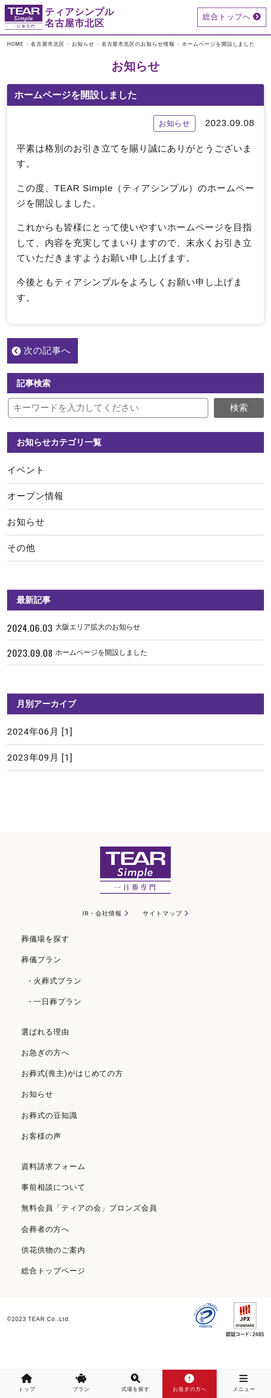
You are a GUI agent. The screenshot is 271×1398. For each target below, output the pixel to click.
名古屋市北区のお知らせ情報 (138, 44)
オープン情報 (35, 496)
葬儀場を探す (45, 938)
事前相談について (53, 1187)
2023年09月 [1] (40, 757)
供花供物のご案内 (53, 1249)
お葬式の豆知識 (49, 1115)
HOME (15, 44)
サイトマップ (162, 913)
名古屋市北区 (48, 44)
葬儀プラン (41, 959)
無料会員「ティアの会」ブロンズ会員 (89, 1207)
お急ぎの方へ (45, 1052)
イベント (26, 470)
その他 (21, 547)
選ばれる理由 (45, 1031)
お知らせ (83, 44)
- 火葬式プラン (55, 980)
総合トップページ (53, 1270)
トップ (26, 1383)
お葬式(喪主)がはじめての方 (72, 1073)
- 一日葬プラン (55, 1001)
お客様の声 (41, 1136)
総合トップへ (232, 17)
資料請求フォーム (53, 1166)
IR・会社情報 (102, 913)
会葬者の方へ (45, 1229)
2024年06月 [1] (40, 731)
